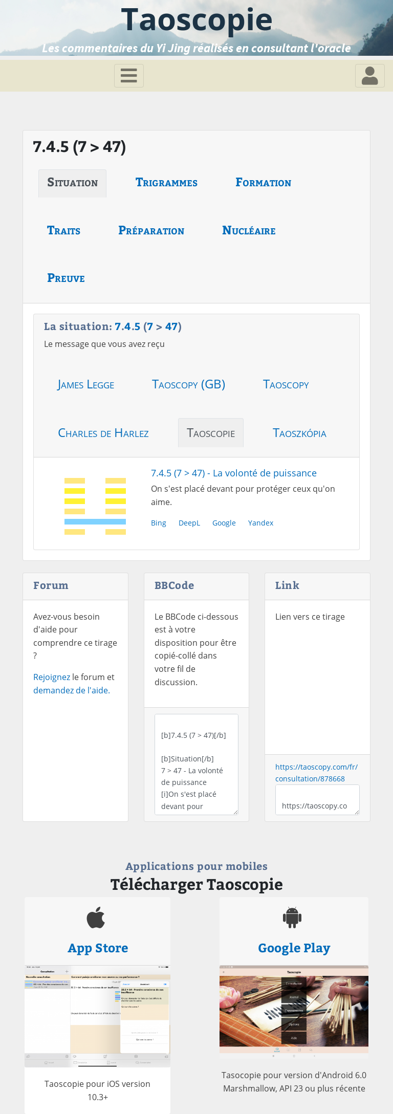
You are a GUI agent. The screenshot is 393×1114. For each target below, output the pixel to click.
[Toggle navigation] (129, 76)
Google (224, 523)
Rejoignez (51, 677)
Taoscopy (286, 383)
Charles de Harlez (103, 432)
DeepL (189, 523)
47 (171, 326)
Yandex (260, 523)
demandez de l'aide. (71, 690)
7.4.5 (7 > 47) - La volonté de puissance (234, 473)
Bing (158, 523)
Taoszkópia (299, 432)
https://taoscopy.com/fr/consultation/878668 (317, 799)
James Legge (86, 383)
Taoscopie (211, 432)
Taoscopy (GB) (188, 383)
